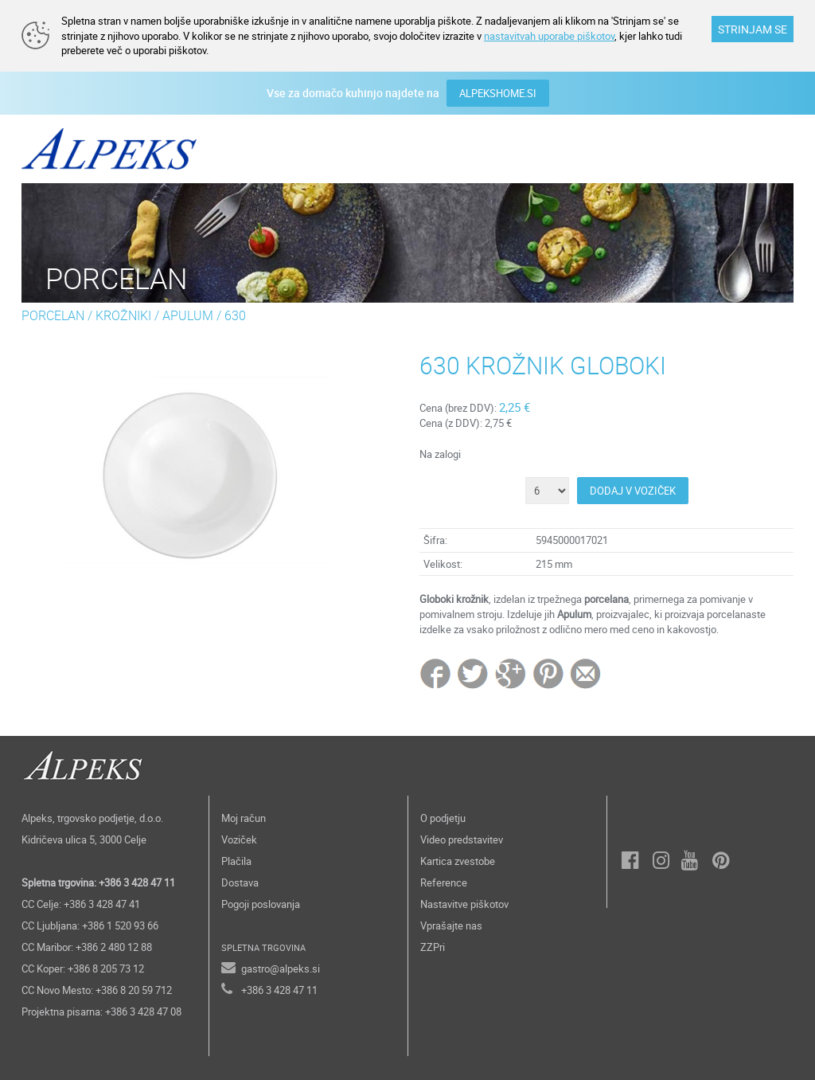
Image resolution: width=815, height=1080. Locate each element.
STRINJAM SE (752, 29)
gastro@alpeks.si (280, 968)
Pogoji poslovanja (260, 904)
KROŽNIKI (123, 315)
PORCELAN (52, 315)
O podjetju (443, 818)
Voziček (239, 839)
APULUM (187, 315)
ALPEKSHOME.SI (497, 93)
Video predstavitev (461, 839)
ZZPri (432, 947)
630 (235, 315)
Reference (443, 882)
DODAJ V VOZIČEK (633, 490)
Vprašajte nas (451, 925)
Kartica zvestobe (457, 861)
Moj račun (243, 818)
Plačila (236, 861)
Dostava (240, 882)
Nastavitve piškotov (464, 904)
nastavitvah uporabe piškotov (549, 36)
